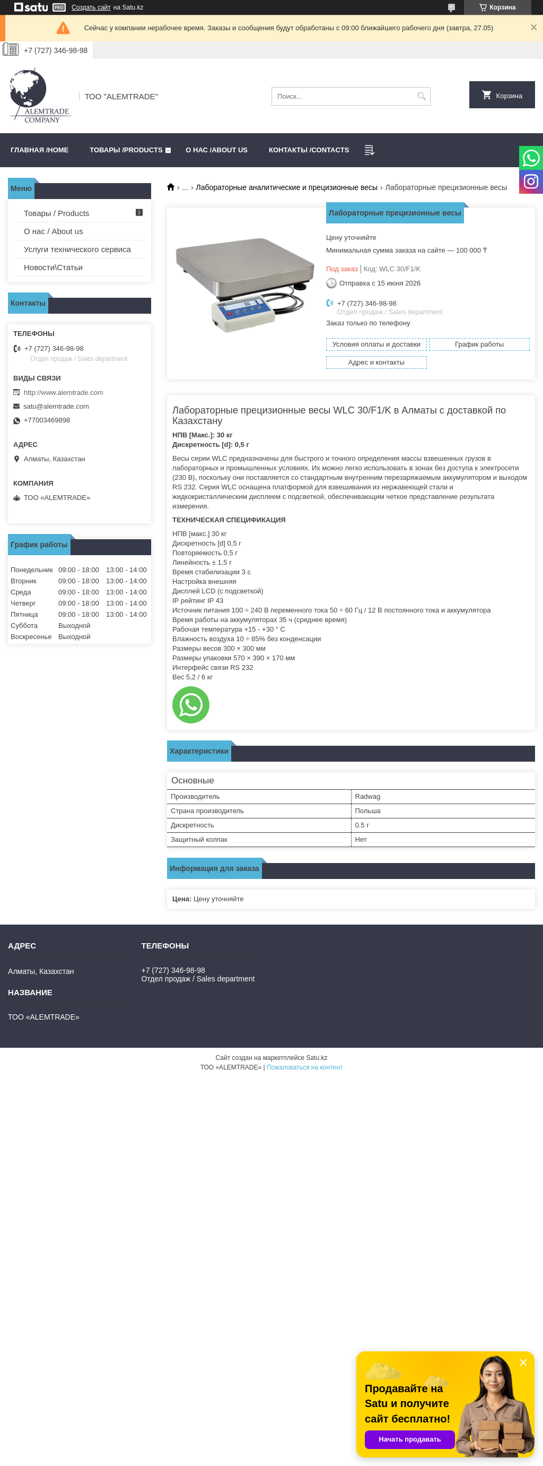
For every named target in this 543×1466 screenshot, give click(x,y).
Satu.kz (316, 1058)
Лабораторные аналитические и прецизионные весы (287, 187)
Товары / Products (56, 213)
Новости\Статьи (53, 267)
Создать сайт (91, 7)
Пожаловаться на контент (305, 1067)
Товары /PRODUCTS (126, 150)
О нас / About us (53, 231)
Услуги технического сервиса (77, 249)
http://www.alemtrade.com (63, 392)
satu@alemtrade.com (56, 406)
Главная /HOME (39, 150)
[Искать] (421, 96)
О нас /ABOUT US (217, 150)
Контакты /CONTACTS (309, 150)
